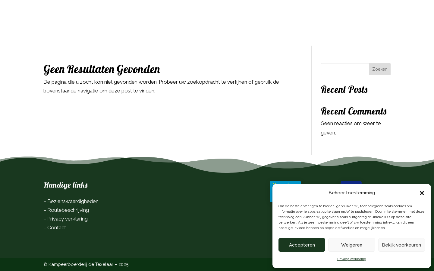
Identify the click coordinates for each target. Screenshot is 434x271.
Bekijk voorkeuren (401, 245)
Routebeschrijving (68, 210)
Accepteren (302, 245)
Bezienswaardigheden (73, 201)
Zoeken (379, 69)
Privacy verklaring (351, 259)
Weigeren (351, 245)
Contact (56, 227)
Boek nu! (374, 13)
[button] (422, 193)
